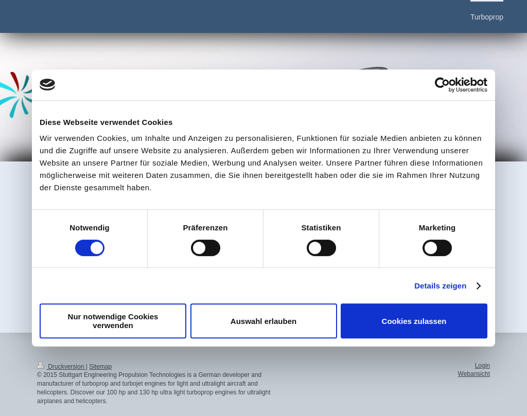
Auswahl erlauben (263, 321)
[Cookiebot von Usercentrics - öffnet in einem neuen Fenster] (442, 85)
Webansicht (474, 373)
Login (482, 365)
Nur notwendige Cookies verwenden (113, 321)
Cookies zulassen (414, 321)
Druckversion (61, 366)
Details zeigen (440, 285)
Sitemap (100, 366)
